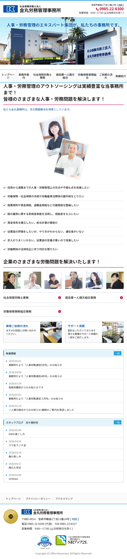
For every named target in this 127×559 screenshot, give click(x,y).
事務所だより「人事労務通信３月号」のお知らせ (64, 396)
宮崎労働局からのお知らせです (64, 385)
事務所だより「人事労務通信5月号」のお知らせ (64, 362)
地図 (120, 4)
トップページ (8, 76)
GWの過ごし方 (64, 431)
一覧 (117, 353)
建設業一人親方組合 (65, 76)
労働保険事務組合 (87, 76)
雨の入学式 (64, 465)
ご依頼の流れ (105, 76)
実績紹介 (120, 76)
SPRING (64, 476)
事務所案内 (24, 76)
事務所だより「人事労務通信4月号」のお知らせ (64, 374)
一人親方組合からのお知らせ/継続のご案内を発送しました (64, 407)
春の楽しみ (64, 454)
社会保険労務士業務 (42, 76)
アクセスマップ (64, 498)
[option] (63, 41)
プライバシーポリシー (38, 498)
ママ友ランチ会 (64, 443)
